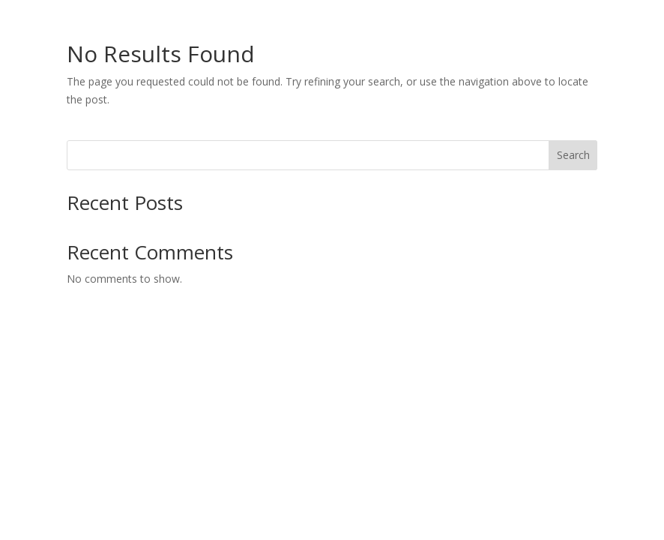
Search (573, 155)
